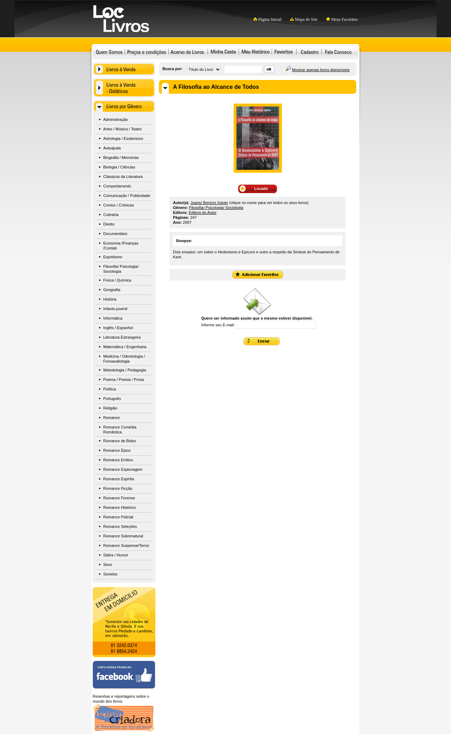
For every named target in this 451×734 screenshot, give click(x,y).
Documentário (115, 234)
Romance (111, 417)
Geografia (111, 290)
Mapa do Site (303, 19)
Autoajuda (112, 148)
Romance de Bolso (119, 441)
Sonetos (110, 574)
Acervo (187, 51)
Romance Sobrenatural (123, 536)
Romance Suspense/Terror (126, 545)
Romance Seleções (120, 526)
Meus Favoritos (342, 19)
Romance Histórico (119, 507)
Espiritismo (112, 257)
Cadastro (309, 51)
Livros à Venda (124, 69)
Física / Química (117, 280)
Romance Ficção (117, 488)
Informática (112, 318)
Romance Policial (118, 517)
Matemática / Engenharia (124, 347)
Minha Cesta (223, 51)
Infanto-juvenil (115, 309)
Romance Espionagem (122, 469)
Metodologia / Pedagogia (124, 370)
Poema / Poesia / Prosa (123, 379)
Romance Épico (117, 450)
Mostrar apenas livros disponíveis (321, 70)
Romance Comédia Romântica (119, 429)
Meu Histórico (255, 51)
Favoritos (283, 51)
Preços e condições (147, 51)
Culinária (110, 214)
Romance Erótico (118, 460)
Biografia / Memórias (121, 157)
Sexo (107, 564)
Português (112, 398)
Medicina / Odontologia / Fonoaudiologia (124, 358)
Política (109, 389)
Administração (115, 119)
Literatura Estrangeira (122, 337)
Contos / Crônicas (118, 205)
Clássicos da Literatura (123, 176)
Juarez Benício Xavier (209, 203)
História (109, 299)
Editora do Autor (203, 212)
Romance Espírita (118, 479)
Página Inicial (267, 19)
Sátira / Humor (115, 555)
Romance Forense (119, 498)
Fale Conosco (338, 51)
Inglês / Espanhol (118, 328)
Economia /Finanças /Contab (120, 245)
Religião (110, 408)
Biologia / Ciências (119, 167)
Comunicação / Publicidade (126, 195)
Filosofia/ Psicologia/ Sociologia (120, 268)
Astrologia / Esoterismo (123, 138)
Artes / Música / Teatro (122, 129)
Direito (109, 224)
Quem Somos (109, 51)
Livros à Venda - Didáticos (124, 88)
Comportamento (117, 186)
